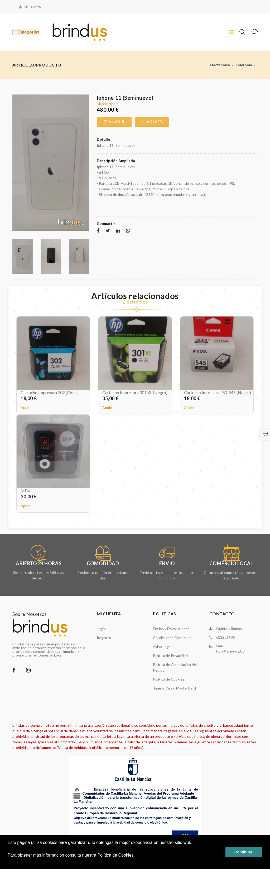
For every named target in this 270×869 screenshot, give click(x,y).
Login (101, 628)
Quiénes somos (229, 628)
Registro (104, 637)
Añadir (114, 121)
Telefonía (243, 65)
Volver (152, 121)
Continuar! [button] (244, 852)
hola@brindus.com (232, 651)
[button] (8, 862)
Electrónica (220, 65)
